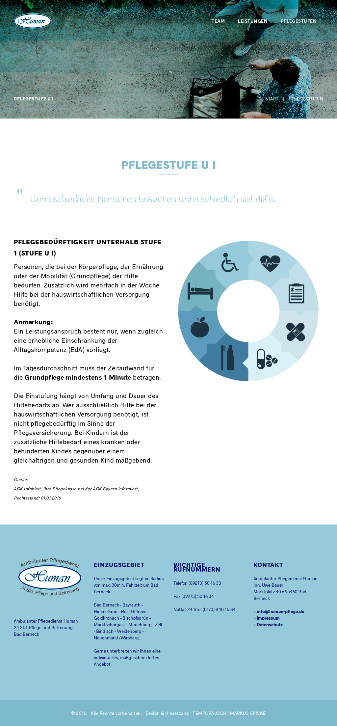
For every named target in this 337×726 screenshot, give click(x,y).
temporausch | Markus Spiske (229, 713)
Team (218, 21)
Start (272, 98)
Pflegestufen (299, 21)
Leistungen (253, 21)
